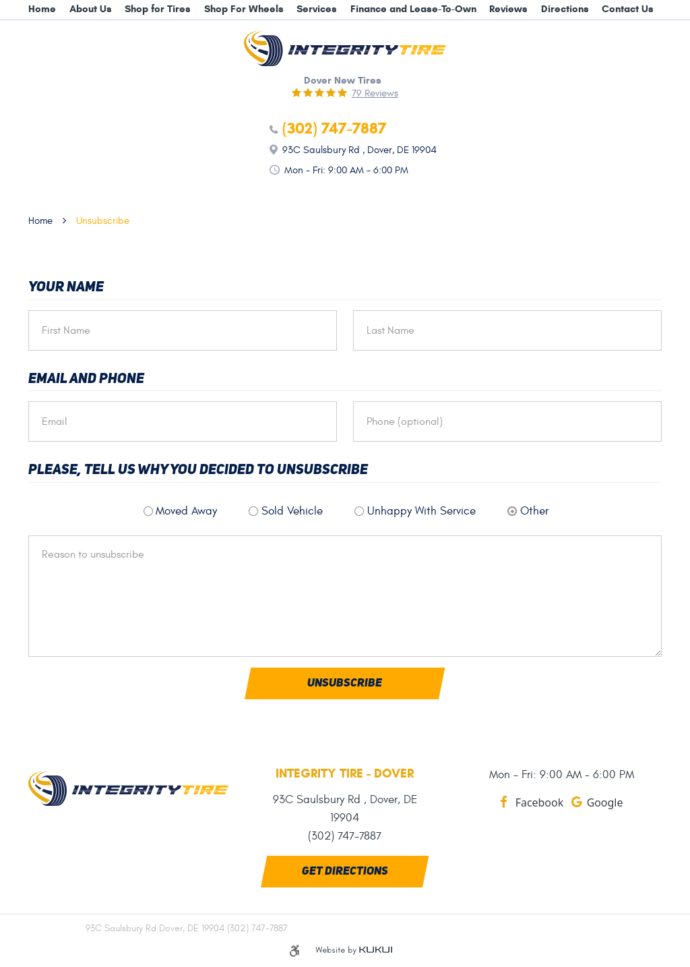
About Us (90, 9)
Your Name (66, 288)
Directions (565, 9)
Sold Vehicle (292, 511)
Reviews (508, 9)
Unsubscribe (102, 221)
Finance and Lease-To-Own (413, 9)
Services (316, 9)
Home (42, 9)
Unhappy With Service (421, 511)
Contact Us (628, 9)
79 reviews (375, 93)
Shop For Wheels (244, 9)
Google (605, 802)
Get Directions (345, 871)
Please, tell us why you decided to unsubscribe (198, 470)
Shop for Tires (158, 9)
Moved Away (186, 511)
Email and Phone (86, 379)
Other (534, 511)
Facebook (539, 802)
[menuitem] (42, 10)
